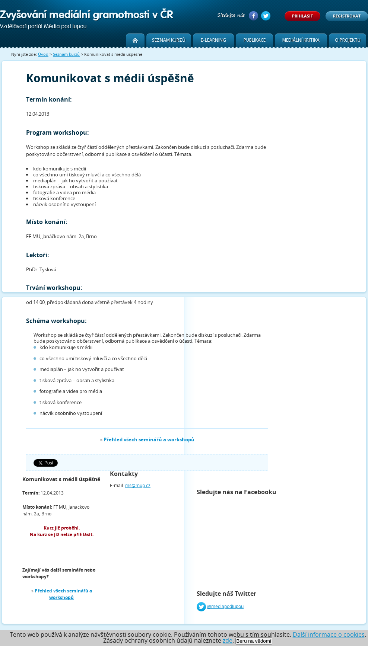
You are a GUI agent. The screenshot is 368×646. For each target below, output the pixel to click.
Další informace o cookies (329, 634)
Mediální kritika (301, 40)
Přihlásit (302, 16)
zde (227, 640)
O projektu (348, 40)
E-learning (213, 40)
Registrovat (347, 16)
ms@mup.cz (137, 485)
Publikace (255, 40)
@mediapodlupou (225, 606)
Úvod (43, 54)
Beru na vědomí (253, 641)
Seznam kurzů (168, 40)
